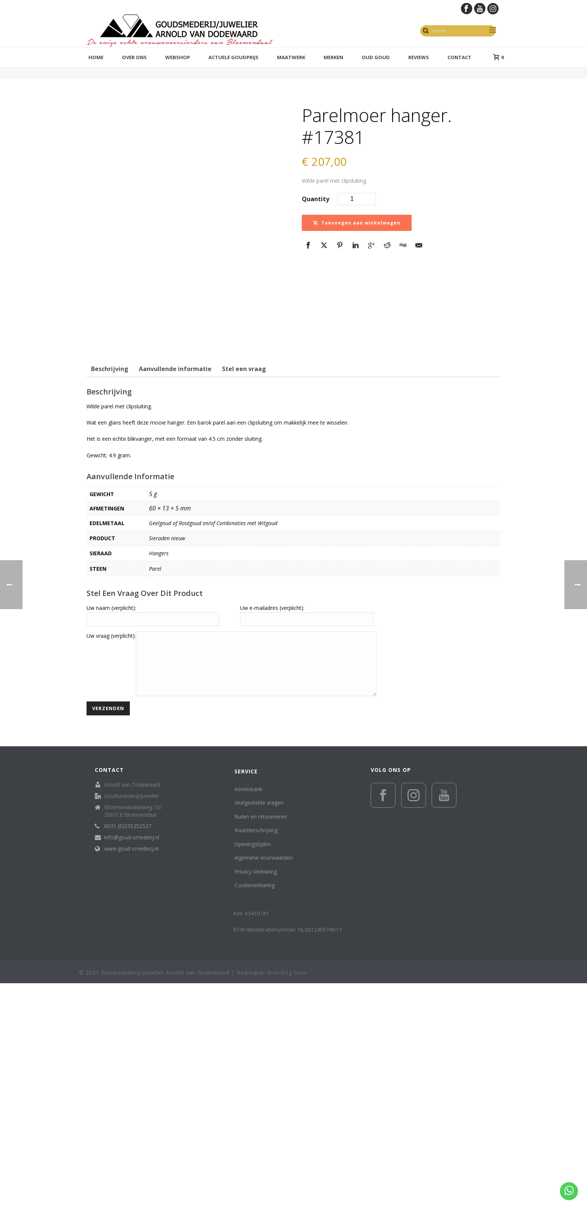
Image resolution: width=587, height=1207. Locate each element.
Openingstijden (252, 1067)
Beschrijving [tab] (109, 581)
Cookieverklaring (254, 1108)
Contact (459, 57)
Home (95, 57)
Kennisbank (248, 1012)
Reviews (418, 57)
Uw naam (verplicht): (111, 820)
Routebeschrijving (256, 1053)
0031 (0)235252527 (127, 1050)
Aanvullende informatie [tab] (175, 581)
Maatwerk (291, 57)
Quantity (315, 199)
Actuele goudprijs (233, 57)
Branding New (286, 1196)
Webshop (177, 57)
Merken (333, 57)
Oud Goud (376, 57)
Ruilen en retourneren (260, 1040)
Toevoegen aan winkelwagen (356, 223)
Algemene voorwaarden (263, 1081)
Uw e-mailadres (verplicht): (272, 820)
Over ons (134, 57)
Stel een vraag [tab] (244, 581)
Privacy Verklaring (255, 1095)
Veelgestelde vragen (258, 1026)
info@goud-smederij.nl (131, 1061)
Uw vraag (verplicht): (111, 848)
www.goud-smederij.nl (131, 1072)
